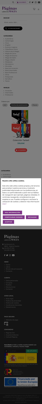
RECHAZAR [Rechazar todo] (32, 217)
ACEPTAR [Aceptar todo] (8, 222)
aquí (4, 204)
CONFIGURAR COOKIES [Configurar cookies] (14, 217)
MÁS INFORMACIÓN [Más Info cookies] (12, 212)
